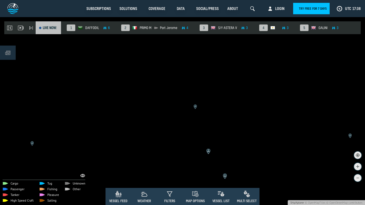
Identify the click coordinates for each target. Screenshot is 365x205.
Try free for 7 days (313, 9)
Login (280, 8)
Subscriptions (98, 8)
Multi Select (247, 201)
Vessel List (221, 201)
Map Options (195, 201)
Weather (144, 201)
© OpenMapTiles (315, 202)
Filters (169, 201)
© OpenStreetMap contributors (344, 202)
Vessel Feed (118, 201)
